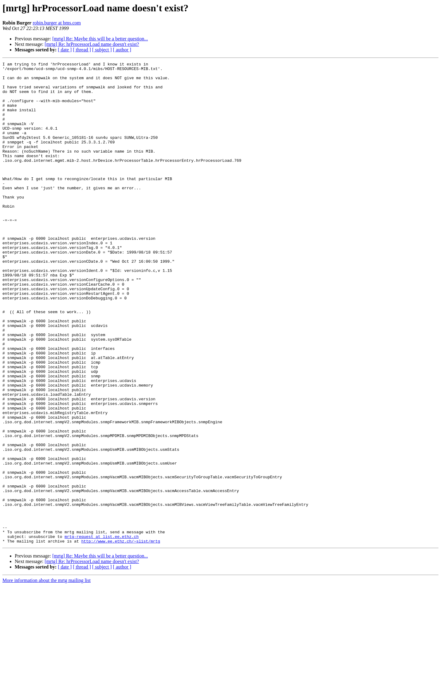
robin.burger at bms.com (57, 22)
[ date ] (65, 49)
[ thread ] (82, 49)
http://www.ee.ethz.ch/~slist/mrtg (120, 637)
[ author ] (122, 49)
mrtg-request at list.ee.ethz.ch (102, 632)
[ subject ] (102, 49)
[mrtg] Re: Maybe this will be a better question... (100, 38)
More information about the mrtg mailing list (46, 676)
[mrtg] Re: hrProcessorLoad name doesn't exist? (92, 44)
